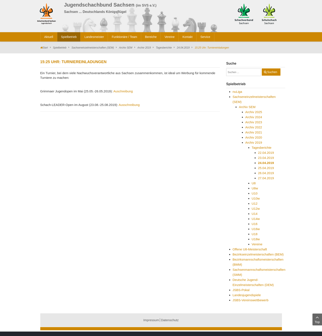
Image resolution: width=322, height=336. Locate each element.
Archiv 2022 (253, 127)
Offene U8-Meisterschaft (250, 249)
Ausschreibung (129, 105)
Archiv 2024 (253, 117)
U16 (255, 224)
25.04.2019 (266, 168)
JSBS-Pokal (241, 290)
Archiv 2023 (253, 122)
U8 (254, 183)
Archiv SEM (125, 47)
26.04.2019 (266, 173)
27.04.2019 (266, 178)
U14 (255, 213)
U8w (255, 188)
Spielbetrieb (59, 47)
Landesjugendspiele (247, 295)
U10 (255, 193)
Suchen (272, 72)
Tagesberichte (164, 47)
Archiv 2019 (144, 47)
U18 (255, 234)
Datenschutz (169, 320)
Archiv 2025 (253, 112)
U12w (256, 208)
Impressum (151, 320)
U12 (255, 203)
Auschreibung (123, 91)
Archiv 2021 (253, 132)
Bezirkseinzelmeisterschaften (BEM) (258, 254)
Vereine (257, 244)
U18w (256, 239)
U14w (256, 219)
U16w (256, 229)
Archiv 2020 (253, 137)
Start (45, 47)
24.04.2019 (183, 47)
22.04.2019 (266, 152)
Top (317, 319)
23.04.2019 (266, 158)
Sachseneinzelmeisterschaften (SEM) (92, 47)
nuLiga (237, 91)
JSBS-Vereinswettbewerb (250, 300)
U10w (256, 198)
